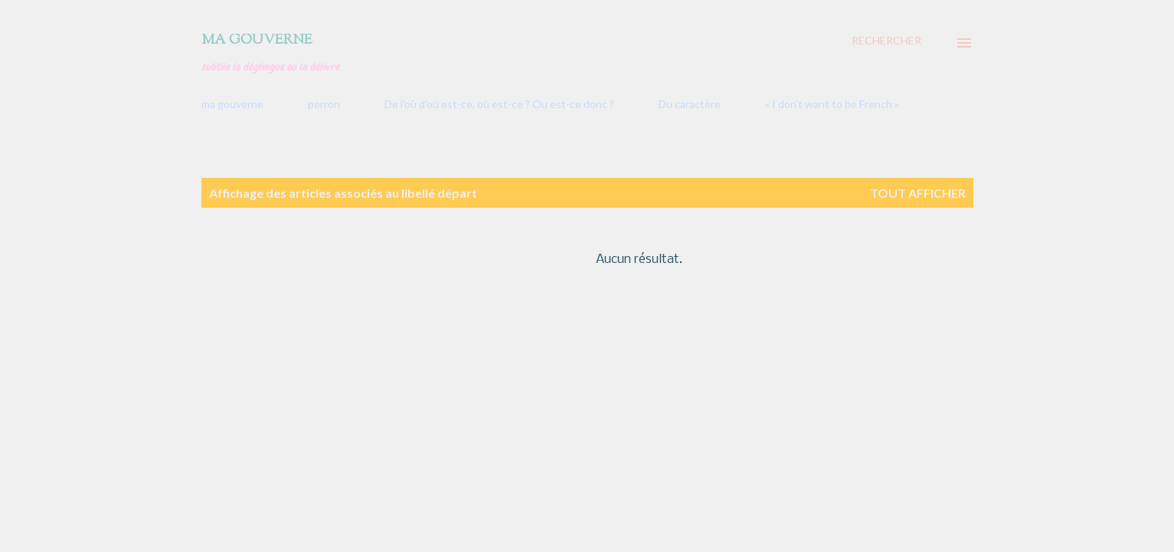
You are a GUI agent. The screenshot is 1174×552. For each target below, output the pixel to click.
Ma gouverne (256, 41)
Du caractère (690, 103)
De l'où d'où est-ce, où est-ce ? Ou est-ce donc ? (499, 103)
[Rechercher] (886, 41)
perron (324, 103)
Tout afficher (918, 193)
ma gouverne (232, 103)
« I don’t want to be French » (832, 103)
